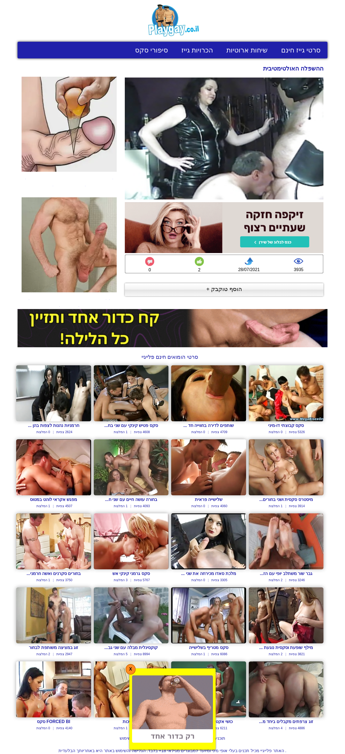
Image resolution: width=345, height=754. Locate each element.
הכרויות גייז (197, 50)
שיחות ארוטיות (247, 50)
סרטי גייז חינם (300, 50)
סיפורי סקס (151, 50)
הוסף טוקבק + (224, 289)
